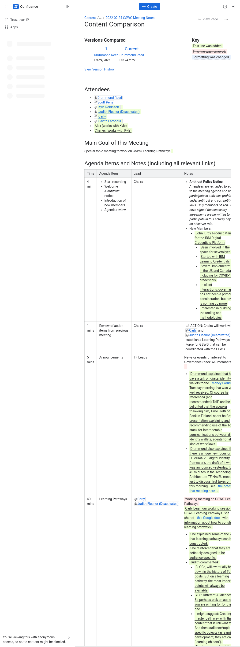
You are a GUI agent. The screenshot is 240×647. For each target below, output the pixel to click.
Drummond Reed (106, 55)
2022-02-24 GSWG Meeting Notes (130, 18)
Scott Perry (106, 102)
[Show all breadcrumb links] (100, 17)
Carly (193, 330)
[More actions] (226, 19)
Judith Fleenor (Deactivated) (209, 335)
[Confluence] (25, 6)
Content (90, 18)
